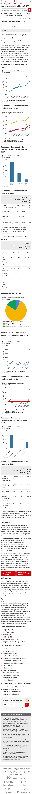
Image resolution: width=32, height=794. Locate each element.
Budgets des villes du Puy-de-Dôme (14, 641)
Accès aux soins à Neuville (11, 675)
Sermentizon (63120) (9, 634)
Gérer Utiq (16, 771)
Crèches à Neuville (8, 668)
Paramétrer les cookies (7, 771)
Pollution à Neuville (8, 680)
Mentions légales (15, 772)
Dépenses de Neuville (23, 573)
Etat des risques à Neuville (11, 672)
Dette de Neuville (7, 573)
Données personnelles (22, 769)
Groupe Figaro (23, 772)
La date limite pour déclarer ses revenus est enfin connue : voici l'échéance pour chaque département (15, 747)
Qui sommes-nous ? (8, 768)
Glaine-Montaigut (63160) (11, 639)
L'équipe (15, 768)
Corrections (7, 772)
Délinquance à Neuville (10, 677)
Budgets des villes (9, 3)
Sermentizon (26, 13)
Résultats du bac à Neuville (11, 689)
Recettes (4, 30)
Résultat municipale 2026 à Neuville (14, 687)
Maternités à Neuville (9, 670)
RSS (29, 771)
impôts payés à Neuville (18, 332)
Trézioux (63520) (8, 637)
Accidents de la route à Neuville (12, 660)
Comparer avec (5, 26)
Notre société (21, 768)
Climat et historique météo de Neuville (15, 658)
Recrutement (13, 769)
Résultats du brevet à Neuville (12, 691)
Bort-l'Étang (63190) (9, 632)
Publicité (27, 768)
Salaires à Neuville (8, 651)
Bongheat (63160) (8, 629)
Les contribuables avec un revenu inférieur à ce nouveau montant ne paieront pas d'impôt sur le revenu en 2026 (16, 736)
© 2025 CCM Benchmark (16, 774)
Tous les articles (23, 771)
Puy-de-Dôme (19, 3)
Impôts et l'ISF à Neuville (10, 656)
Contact (7, 769)
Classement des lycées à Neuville (13, 663)
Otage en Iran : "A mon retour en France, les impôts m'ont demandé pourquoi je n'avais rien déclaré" (16, 741)
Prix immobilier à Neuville (10, 653)
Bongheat (10, 13)
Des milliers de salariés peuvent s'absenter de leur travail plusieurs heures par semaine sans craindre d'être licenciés (15, 752)
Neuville (5, 648)
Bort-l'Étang (18, 13)
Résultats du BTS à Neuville (11, 694)
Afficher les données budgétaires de (11, 21)
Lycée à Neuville (7, 665)
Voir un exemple (25, 707)
